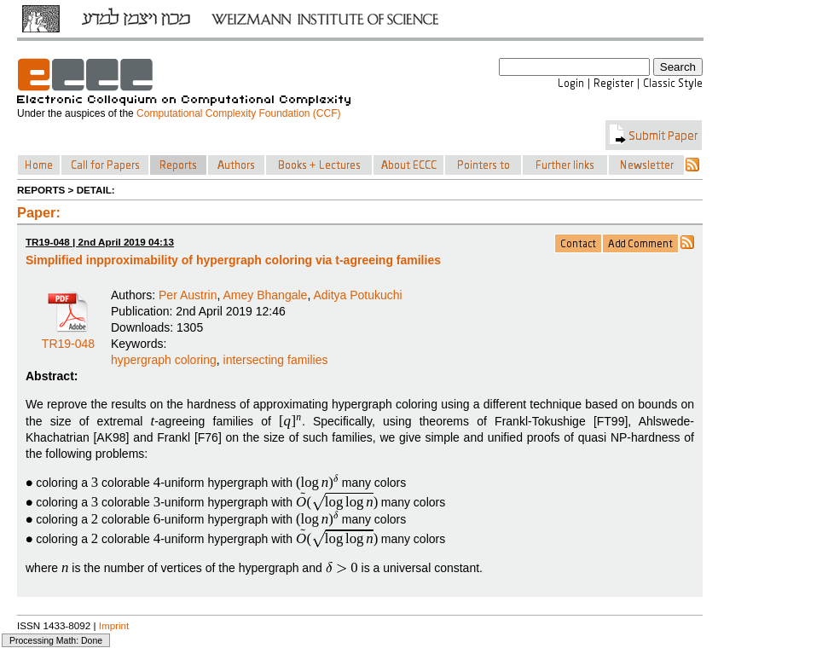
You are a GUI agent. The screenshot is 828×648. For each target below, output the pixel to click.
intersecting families (275, 360)
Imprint (114, 625)
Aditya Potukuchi (357, 295)
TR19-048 (68, 337)
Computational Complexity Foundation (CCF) (238, 113)
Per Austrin (188, 295)
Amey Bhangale (265, 295)
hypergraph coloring (164, 360)
